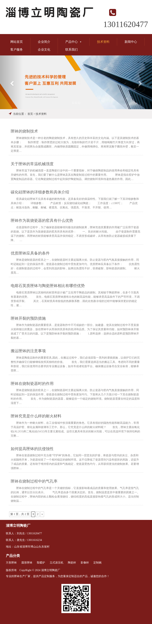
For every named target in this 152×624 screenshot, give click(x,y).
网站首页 (16, 41)
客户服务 (16, 49)
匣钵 (16, 576)
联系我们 (71, 49)
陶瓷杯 (72, 562)
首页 (30, 113)
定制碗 (97, 562)
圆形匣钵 (26, 562)
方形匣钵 (11, 562)
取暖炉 (41, 562)
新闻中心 (131, 41)
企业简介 (44, 41)
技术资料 (103, 41)
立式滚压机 (56, 562)
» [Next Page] (42, 514)
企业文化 (44, 49)
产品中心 (73, 41)
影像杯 (85, 562)
